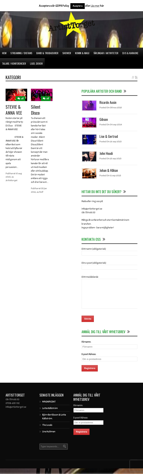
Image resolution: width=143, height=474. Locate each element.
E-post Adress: (89, 359)
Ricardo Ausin (107, 102)
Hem (4, 53)
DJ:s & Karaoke (130, 53)
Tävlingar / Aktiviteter (105, 53)
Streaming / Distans (21, 53)
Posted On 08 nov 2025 (110, 107)
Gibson (103, 119)
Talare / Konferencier (14, 63)
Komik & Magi (82, 53)
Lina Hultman (48, 437)
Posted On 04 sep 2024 (110, 124)
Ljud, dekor (36, 63)
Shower (66, 53)
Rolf (41, 191)
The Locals (47, 430)
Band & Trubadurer (47, 53)
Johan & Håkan (108, 170)
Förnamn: (86, 347)
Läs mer (95, 6)
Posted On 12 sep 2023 (110, 175)
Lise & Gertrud (108, 136)
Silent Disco (35, 109)
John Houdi (106, 153)
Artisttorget (11, 180)
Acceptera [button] (77, 5)
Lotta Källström (50, 413)
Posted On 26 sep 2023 (110, 141)
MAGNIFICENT (49, 407)
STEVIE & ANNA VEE (14, 109)
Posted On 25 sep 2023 (110, 158)
